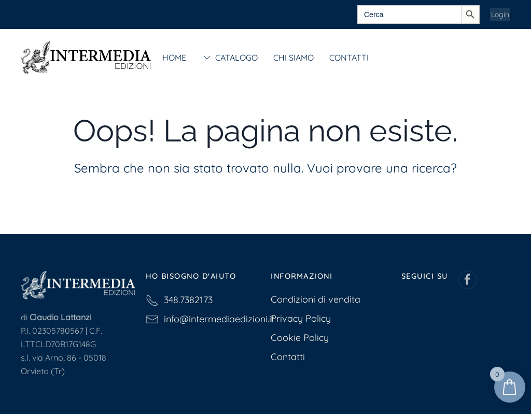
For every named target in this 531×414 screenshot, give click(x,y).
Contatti (349, 57)
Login (500, 14)
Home (174, 57)
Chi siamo (293, 57)
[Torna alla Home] (86, 57)
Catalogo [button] (230, 57)
